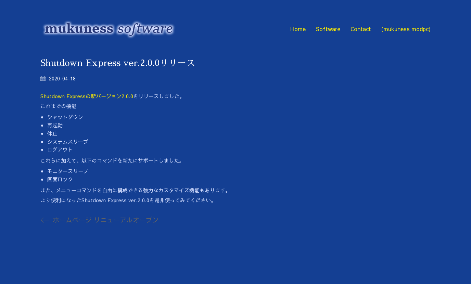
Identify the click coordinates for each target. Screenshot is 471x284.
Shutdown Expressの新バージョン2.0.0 (86, 96)
